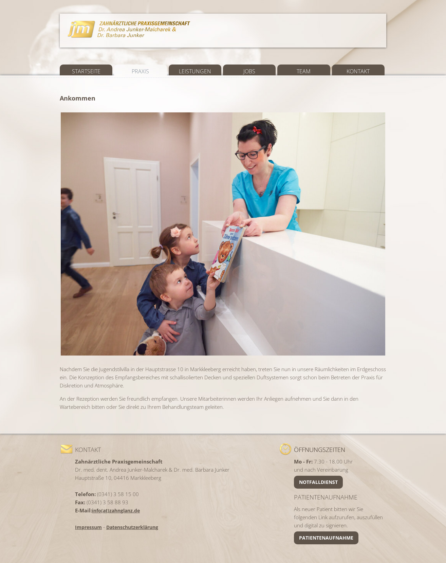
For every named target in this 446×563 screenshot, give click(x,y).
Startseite (86, 71)
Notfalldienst (318, 482)
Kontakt (358, 71)
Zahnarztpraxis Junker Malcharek (129, 28)
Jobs (249, 71)
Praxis (140, 71)
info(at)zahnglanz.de (116, 510)
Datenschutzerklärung (132, 527)
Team (304, 71)
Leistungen (195, 71)
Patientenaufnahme (326, 537)
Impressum (88, 527)
